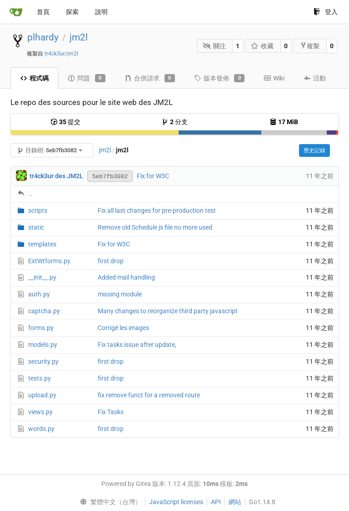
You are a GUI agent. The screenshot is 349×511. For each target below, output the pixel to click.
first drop (111, 261)
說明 (101, 11)
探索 (72, 11)
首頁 (43, 11)
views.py (40, 412)
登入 (325, 11)
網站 (235, 502)
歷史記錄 (314, 150)
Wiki (274, 78)
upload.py (42, 395)
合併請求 (150, 78)
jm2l (79, 37)
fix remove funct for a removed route (149, 395)
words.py (41, 428)
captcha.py (44, 311)
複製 (309, 46)
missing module (120, 294)
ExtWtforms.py (49, 261)
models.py (42, 344)
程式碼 (34, 78)
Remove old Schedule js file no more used (155, 227)
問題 (86, 78)
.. (31, 193)
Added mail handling (126, 277)
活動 (315, 78)
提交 (65, 121)
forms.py (41, 327)
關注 (214, 46)
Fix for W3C (153, 176)
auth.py (39, 294)
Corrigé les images (123, 327)
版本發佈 (219, 78)
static (36, 227)
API (216, 502)
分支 (174, 121)
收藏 (262, 46)
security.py (43, 361)
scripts (37, 210)
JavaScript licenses (176, 502)
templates (42, 244)
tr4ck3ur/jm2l (61, 53)
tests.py (39, 378)
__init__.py (42, 277)
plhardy (43, 37)
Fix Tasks (111, 412)
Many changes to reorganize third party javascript (168, 311)
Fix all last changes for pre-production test (157, 210)
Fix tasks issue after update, (137, 344)
